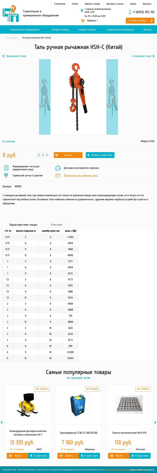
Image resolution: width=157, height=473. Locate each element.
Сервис (133, 3)
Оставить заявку (137, 20)
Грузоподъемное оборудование (39, 38)
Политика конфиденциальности (117, 469)
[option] (28, 422)
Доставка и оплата (115, 3)
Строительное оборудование (25, 29)
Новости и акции (92, 3)
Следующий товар (141, 56)
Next (112, 97)
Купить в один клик (101, 155)
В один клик (40, 455)
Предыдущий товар (16, 56)
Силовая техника (60, 29)
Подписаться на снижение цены (81, 175)
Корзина (92, 20)
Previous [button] (2, 422)
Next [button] (156, 422)
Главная (7, 38)
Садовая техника (87, 29)
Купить (68, 155)
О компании (59, 3)
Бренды (147, 29)
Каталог (19, 38)
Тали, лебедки (62, 38)
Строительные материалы (120, 29)
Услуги (75, 3)
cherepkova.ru (149, 469)
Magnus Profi (147, 141)
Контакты (147, 3)
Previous (45, 97)
